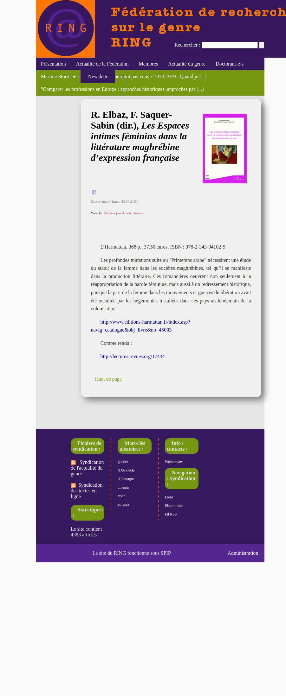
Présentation (53, 63)
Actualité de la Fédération (102, 63)
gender (123, 461)
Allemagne (126, 479)
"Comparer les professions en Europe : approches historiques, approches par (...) (122, 89)
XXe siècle (126, 470)
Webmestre (173, 461)
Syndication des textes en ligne (86, 490)
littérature (109, 213)
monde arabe (124, 213)
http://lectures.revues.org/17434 (133, 356)
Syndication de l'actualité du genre (87, 467)
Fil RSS (171, 514)
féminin (138, 213)
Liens (169, 497)
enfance (123, 504)
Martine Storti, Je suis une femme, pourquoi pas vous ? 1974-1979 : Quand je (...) (124, 76)
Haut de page (108, 379)
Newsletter (98, 76)
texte (121, 496)
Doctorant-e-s (230, 63)
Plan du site (174, 505)
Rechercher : (187, 44)
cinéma (123, 487)
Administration (242, 553)
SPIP (166, 553)
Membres (148, 63)
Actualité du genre (186, 63)
